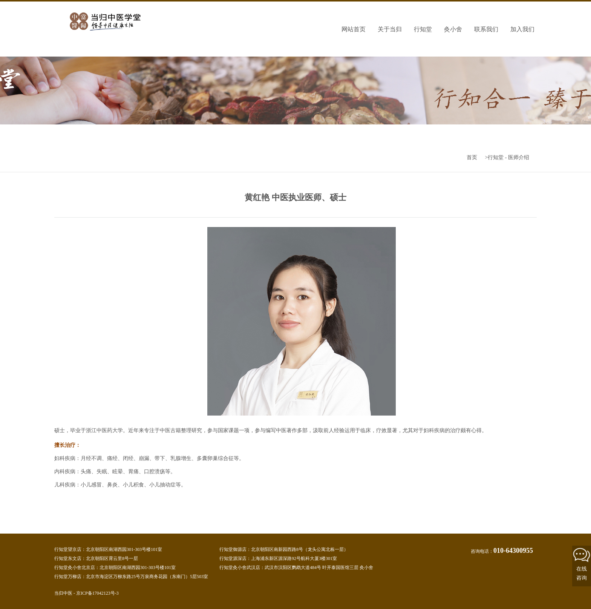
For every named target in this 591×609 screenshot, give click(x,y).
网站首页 (353, 29)
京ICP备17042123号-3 (97, 593)
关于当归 (390, 29)
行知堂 (423, 29)
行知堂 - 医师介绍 (508, 157)
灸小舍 (453, 29)
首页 (472, 157)
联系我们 (486, 29)
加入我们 (522, 29)
